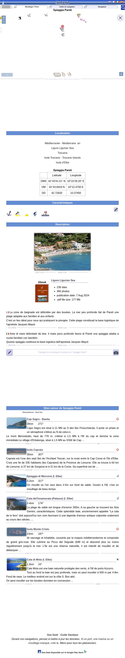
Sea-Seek (62, 1)
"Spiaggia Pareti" (62, 352)
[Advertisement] (62, 103)
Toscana (62, 153)
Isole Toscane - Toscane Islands (62, 157)
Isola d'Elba (62, 162)
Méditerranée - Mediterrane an (62, 143)
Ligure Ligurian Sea (62, 148)
